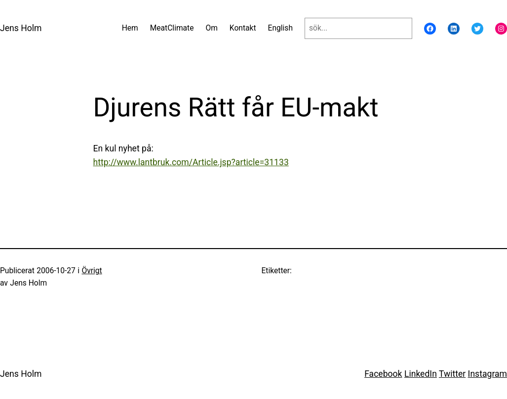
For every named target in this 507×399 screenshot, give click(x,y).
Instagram (487, 374)
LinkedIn (420, 374)
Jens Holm (21, 28)
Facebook (383, 374)
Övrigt (91, 270)
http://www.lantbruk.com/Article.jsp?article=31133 (191, 162)
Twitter (452, 374)
